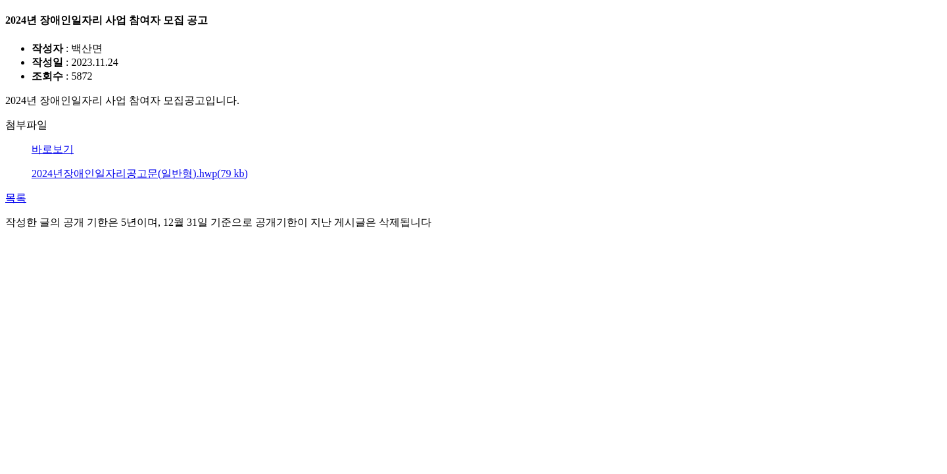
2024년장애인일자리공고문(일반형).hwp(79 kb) (140, 173)
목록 (15, 197)
